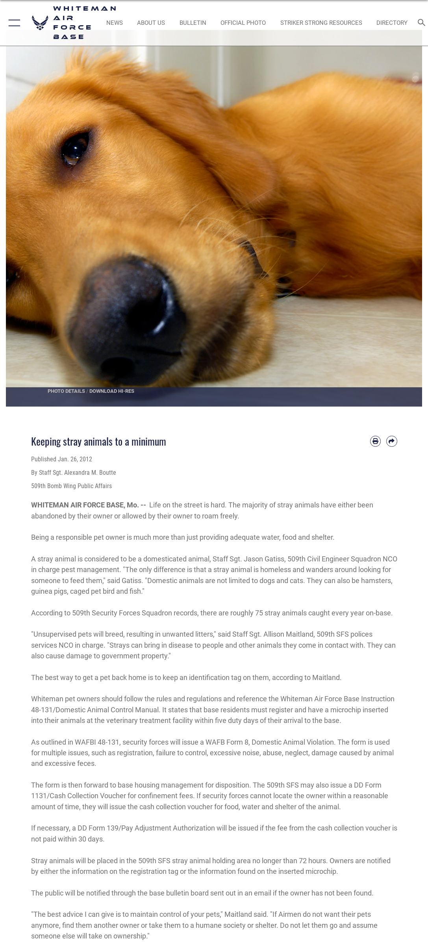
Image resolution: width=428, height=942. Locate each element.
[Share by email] (391, 441)
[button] (13, 23)
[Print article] (375, 441)
